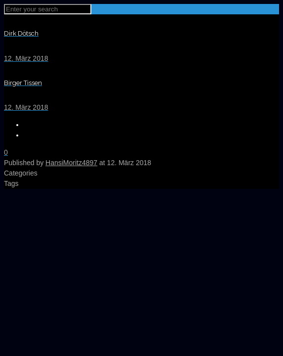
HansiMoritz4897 (71, 163)
